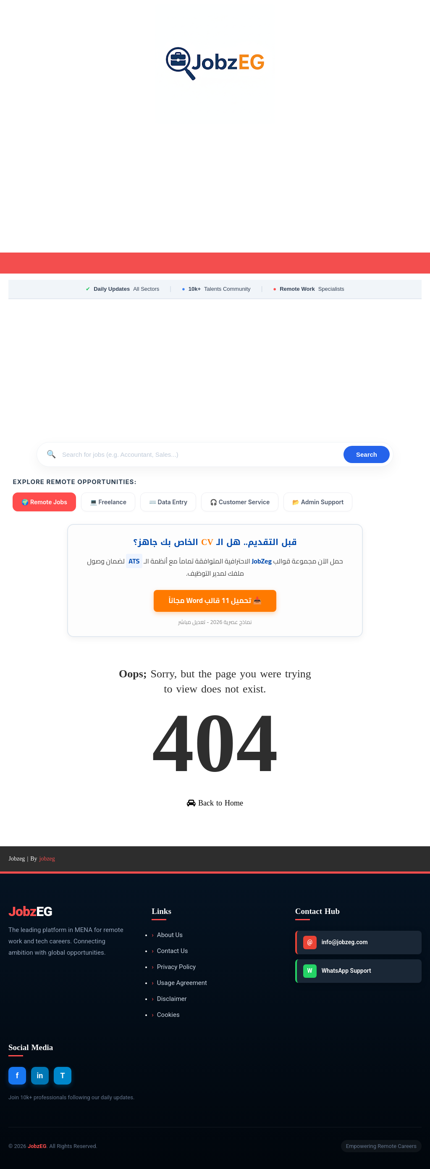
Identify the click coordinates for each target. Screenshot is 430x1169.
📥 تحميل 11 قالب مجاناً (215, 600)
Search (366, 454)
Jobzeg (16, 858)
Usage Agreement (179, 983)
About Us (167, 935)
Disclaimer (169, 999)
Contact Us (170, 951)
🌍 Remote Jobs (44, 502)
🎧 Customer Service (240, 502)
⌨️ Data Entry (168, 502)
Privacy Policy (174, 967)
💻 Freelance (108, 502)
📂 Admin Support (317, 502)
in (40, 1075)
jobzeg (47, 858)
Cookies (165, 1015)
